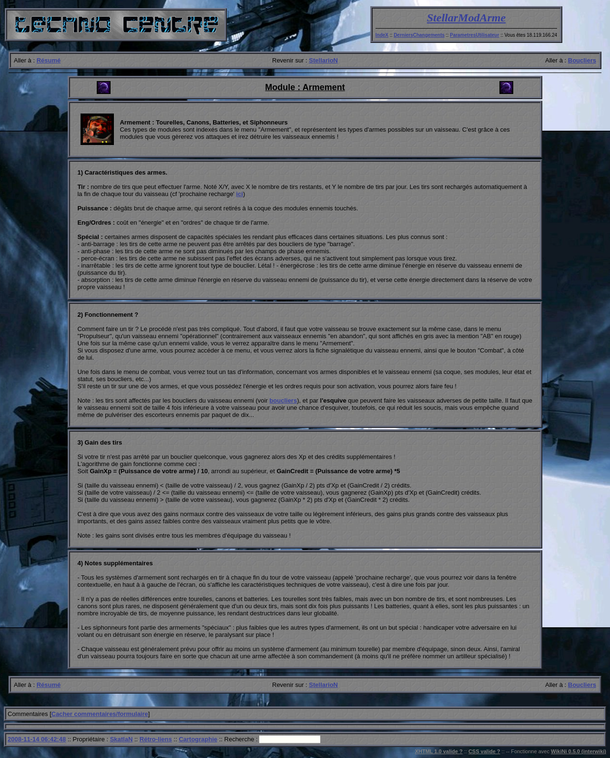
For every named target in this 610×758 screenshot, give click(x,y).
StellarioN (323, 60)
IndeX (382, 35)
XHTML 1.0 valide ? (439, 751)
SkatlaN (121, 739)
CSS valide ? (484, 751)
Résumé (49, 60)
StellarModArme (466, 17)
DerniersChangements (419, 35)
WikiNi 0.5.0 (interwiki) (578, 751)
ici (239, 193)
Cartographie (198, 739)
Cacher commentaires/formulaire (99, 713)
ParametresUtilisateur (474, 35)
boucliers (283, 400)
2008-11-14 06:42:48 (37, 739)
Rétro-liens (156, 739)
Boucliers (582, 60)
